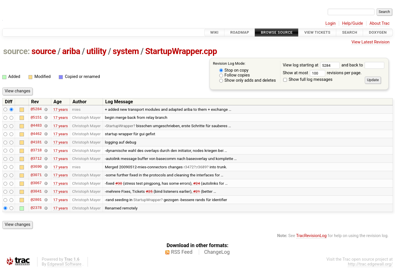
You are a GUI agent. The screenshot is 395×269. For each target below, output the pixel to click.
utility (96, 51)
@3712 (36, 158)
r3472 (189, 167)
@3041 (36, 191)
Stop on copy (234, 70)
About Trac (380, 23)
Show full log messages (307, 79)
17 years (60, 109)
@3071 (36, 175)
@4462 (36, 133)
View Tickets (317, 32)
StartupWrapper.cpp (181, 51)
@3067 (36, 183)
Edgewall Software (64, 264)
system (126, 51)
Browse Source (276, 32)
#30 (118, 183)
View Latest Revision (370, 42)
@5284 (36, 109)
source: (16, 51)
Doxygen (378, 32)
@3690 (36, 166)
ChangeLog (217, 252)
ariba (71, 51)
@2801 (36, 199)
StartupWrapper (119, 125)
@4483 (36, 125)
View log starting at (312, 65)
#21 (196, 191)
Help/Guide (352, 23)
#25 (149, 191)
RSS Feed (181, 252)
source (43, 51)
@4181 (36, 142)
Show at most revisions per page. (322, 72)
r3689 (201, 167)
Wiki (214, 32)
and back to (362, 65)
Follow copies (234, 75)
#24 (196, 183)
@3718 (36, 150)
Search (349, 32)
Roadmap (239, 32)
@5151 (36, 117)
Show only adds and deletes (247, 80)
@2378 (36, 208)
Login (330, 23)
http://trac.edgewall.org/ (370, 264)
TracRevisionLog (311, 235)
